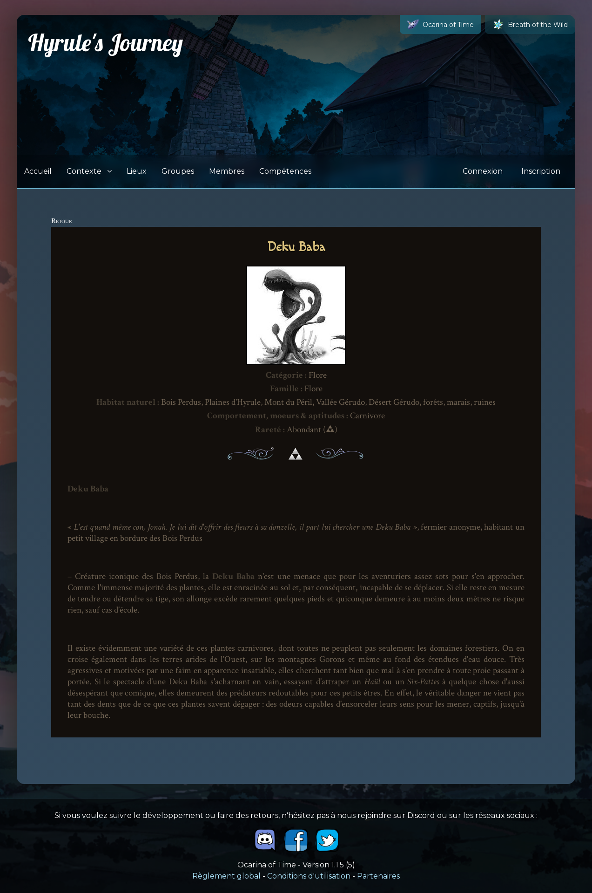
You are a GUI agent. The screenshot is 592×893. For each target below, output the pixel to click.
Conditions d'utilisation (308, 876)
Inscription (540, 171)
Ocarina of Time (440, 24)
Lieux (137, 171)
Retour (61, 221)
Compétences (285, 171)
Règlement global (226, 876)
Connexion (483, 171)
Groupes (177, 171)
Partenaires (378, 876)
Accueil (38, 171)
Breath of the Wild (530, 24)
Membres (226, 171)
